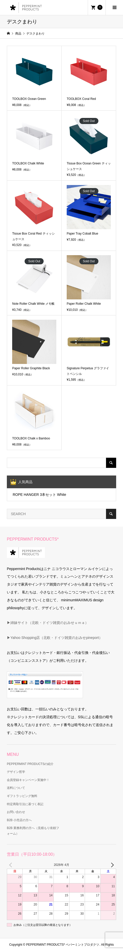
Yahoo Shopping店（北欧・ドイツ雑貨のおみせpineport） (56, 638)
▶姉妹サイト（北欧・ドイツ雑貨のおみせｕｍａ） (48, 623)
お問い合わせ (16, 812)
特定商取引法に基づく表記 (25, 804)
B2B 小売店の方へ (19, 820)
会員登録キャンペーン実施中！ (28, 780)
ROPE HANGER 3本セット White (39, 495)
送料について (16, 788)
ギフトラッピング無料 (22, 796)
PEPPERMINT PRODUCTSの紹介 (30, 764)
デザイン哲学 (16, 772)
